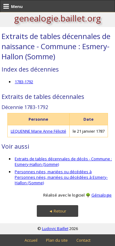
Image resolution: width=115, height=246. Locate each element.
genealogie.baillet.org (57, 18)
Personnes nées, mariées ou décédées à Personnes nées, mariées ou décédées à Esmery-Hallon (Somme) (61, 177)
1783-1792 (24, 81)
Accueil (31, 240)
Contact (83, 240)
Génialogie (101, 195)
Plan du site (57, 240)
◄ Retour (57, 211)
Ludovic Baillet (55, 228)
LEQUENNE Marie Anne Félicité (38, 131)
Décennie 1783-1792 (25, 107)
